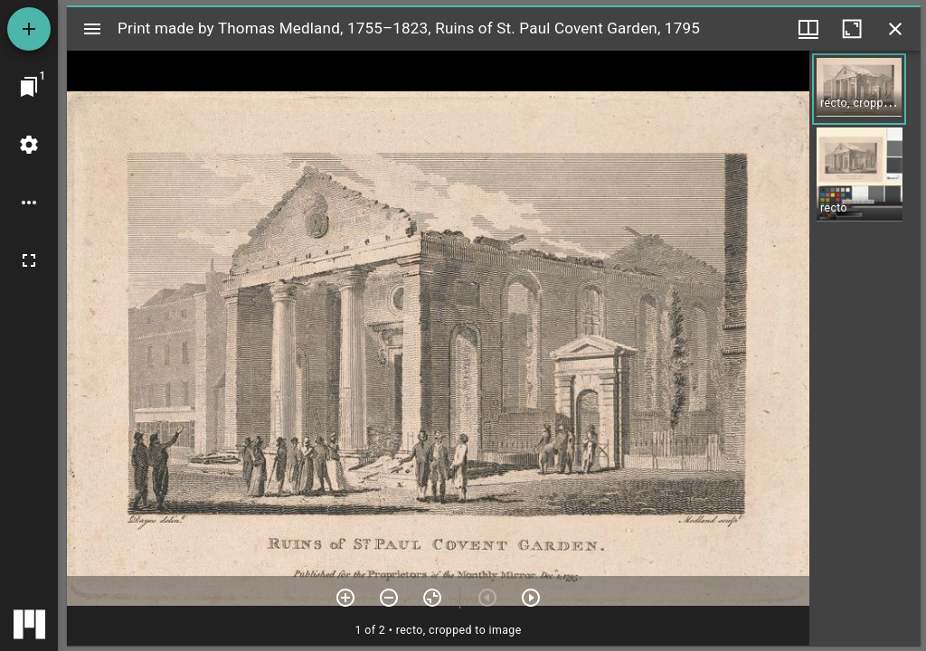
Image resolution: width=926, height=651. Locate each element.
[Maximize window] (852, 29)
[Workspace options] (29, 202)
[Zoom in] (345, 597)
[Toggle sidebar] (92, 29)
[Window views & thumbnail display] (808, 29)
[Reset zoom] (432, 597)
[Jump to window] (29, 86)
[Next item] (531, 597)
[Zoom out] (389, 597)
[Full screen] (29, 260)
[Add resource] (29, 29)
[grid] (865, 348)
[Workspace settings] (29, 144)
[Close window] (895, 29)
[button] (859, 89)
